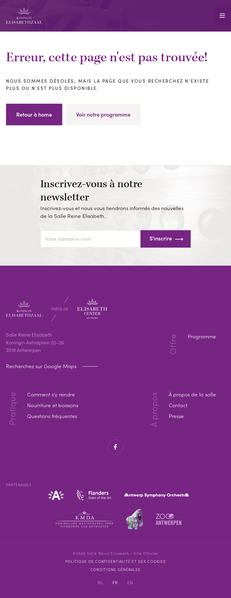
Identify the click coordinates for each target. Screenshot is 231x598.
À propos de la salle (191, 394)
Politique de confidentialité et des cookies (115, 561)
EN (130, 582)
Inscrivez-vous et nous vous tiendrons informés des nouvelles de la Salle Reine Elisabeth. (115, 211)
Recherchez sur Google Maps (43, 366)
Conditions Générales (115, 569)
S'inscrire (160, 238)
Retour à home (34, 114)
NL (101, 582)
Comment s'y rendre (52, 394)
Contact (176, 405)
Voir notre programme (103, 114)
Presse (175, 416)
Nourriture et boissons (54, 405)
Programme (201, 336)
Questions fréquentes (53, 416)
